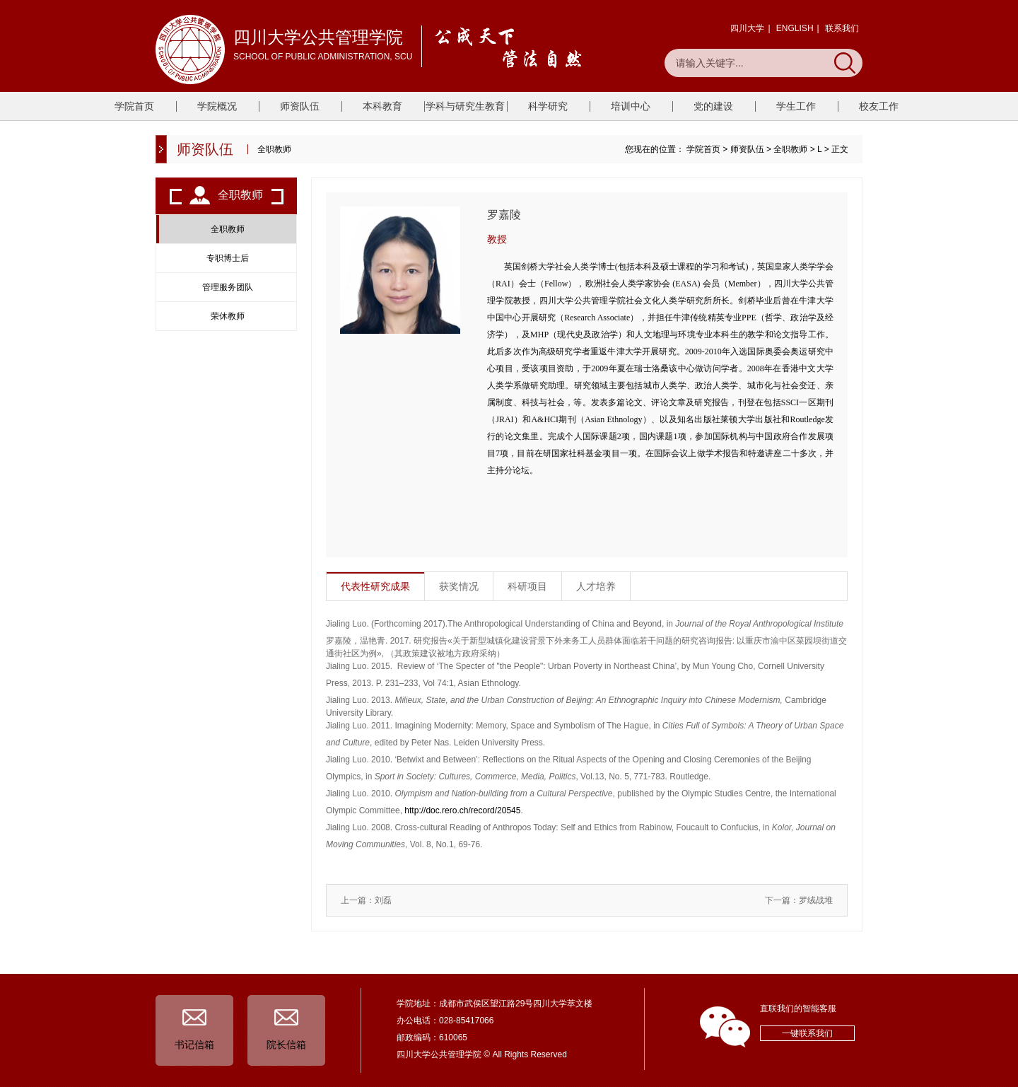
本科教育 (382, 106)
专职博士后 (227, 258)
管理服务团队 (227, 287)
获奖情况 (459, 586)
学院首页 (134, 106)
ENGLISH (795, 28)
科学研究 (548, 106)
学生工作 (796, 106)
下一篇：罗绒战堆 (799, 900)
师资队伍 (300, 106)
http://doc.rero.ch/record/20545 (462, 810)
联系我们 (842, 28)
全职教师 (790, 149)
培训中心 (630, 106)
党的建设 (713, 106)
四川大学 (747, 28)
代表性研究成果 (375, 586)
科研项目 (527, 586)
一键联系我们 (807, 1033)
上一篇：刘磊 (366, 900)
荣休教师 (228, 316)
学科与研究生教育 (465, 106)
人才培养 (596, 586)
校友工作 (879, 106)
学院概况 (217, 106)
